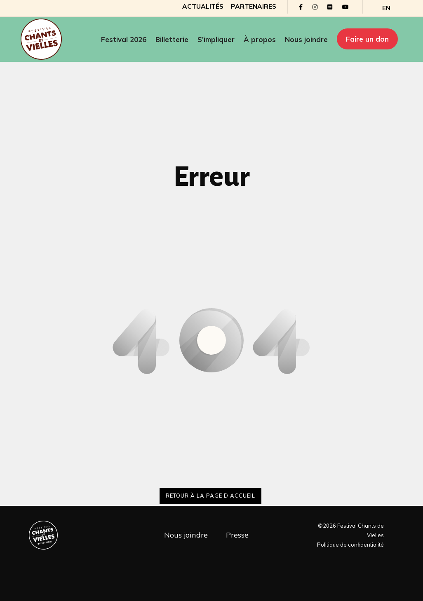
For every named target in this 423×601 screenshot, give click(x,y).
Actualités (202, 6)
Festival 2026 (123, 39)
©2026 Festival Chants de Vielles (351, 530)
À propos (260, 39)
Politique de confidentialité (350, 544)
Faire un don (367, 39)
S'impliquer (216, 39)
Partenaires (253, 6)
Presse (237, 535)
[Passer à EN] (386, 8)
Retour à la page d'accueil (210, 495)
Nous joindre (306, 39)
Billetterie (171, 39)
